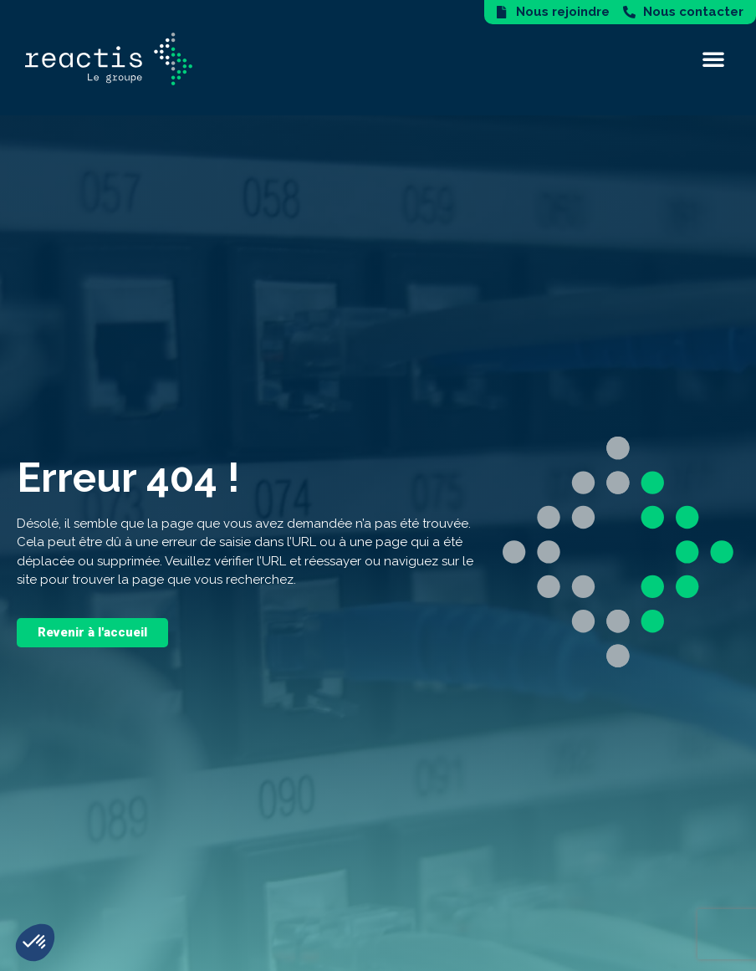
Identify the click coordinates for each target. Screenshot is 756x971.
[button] (713, 58)
